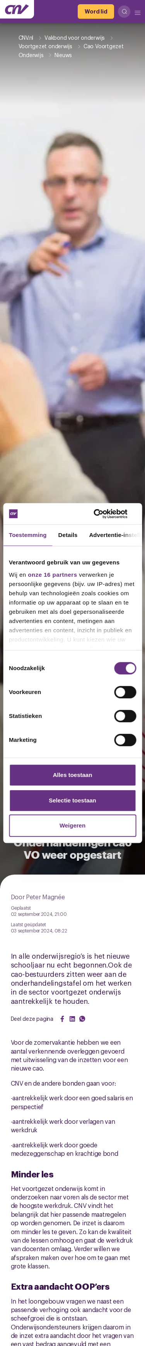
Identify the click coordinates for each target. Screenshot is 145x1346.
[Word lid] (96, 11)
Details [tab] (68, 535)
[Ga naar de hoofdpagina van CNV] (17, 9)
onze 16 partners (52, 574)
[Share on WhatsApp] (82, 1019)
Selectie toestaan (72, 800)
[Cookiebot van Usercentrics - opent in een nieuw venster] (103, 514)
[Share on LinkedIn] (72, 1019)
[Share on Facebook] (62, 1019)
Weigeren (72, 825)
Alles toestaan (72, 775)
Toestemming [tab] (28, 535)
